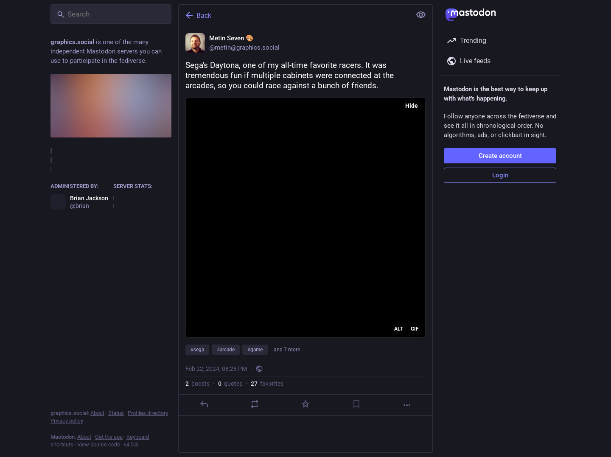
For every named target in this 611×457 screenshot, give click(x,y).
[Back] (294, 15)
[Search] (110, 14)
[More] (407, 405)
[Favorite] (305, 404)
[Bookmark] (356, 404)
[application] (305, 218)
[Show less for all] (420, 15)
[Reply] (204, 404)
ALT (398, 329)
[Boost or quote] (254, 404)
